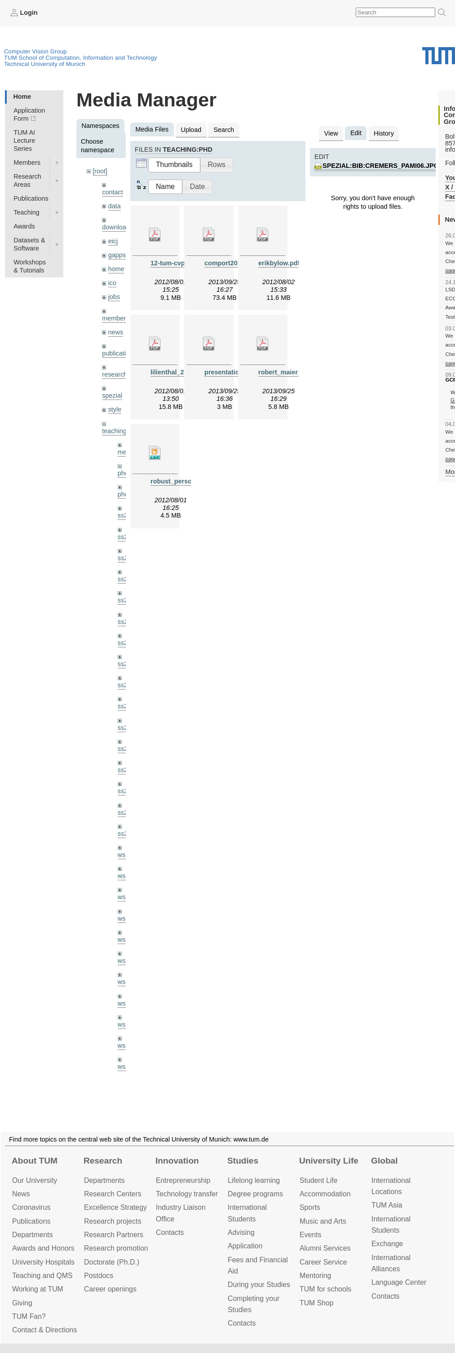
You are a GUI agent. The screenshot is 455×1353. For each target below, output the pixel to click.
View (331, 133)
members (115, 318)
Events (310, 1235)
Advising (241, 1232)
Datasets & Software (29, 244)
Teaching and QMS (42, 1275)
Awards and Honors (43, 1248)
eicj (113, 241)
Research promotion (116, 1248)
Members (26, 162)
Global (384, 1160)
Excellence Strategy (115, 1207)
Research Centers (112, 1194)
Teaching (26, 212)
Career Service (323, 1262)
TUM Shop (317, 1303)
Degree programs (255, 1194)
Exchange (387, 1244)
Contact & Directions (44, 1330)
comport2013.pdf (230, 263)
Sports (310, 1207)
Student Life (318, 1180)
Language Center (398, 1282)
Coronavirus (31, 1207)
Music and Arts (323, 1221)
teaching (114, 431)
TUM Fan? (29, 1316)
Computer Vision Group (35, 51)
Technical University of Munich (44, 64)
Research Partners (113, 1235)
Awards (24, 226)
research (114, 374)
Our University (34, 1180)
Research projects (112, 1221)
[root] (100, 171)
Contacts (170, 1232)
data (114, 206)
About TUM (34, 1160)
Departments (32, 1235)
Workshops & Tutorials (29, 266)
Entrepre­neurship (183, 1180)
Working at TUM (37, 1289)
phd (123, 473)
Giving (22, 1303)
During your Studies (259, 1284)
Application (245, 1246)
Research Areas (27, 180)
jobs (114, 296)
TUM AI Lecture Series (24, 140)
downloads (117, 227)
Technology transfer (187, 1194)
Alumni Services (325, 1248)
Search (223, 129)
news (116, 332)
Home (22, 96)
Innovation (177, 1160)
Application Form (29, 114)
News (21, 1194)
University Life (328, 1160)
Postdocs (98, 1275)
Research (103, 1160)
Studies (242, 1160)
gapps (117, 255)
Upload (191, 129)
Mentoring (315, 1275)
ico (112, 282)
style (115, 409)
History (384, 133)
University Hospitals (43, 1262)
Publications (31, 198)
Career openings (110, 1289)
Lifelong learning (254, 1180)
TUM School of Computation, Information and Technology (80, 57)
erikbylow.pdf (279, 263)
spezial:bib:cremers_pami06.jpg (380, 165)
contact (112, 192)
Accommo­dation (325, 1194)
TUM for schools (325, 1289)
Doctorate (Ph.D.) (111, 1262)
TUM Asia (386, 1205)
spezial (112, 395)
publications (119, 353)
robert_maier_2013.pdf (292, 372)
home (116, 268)
